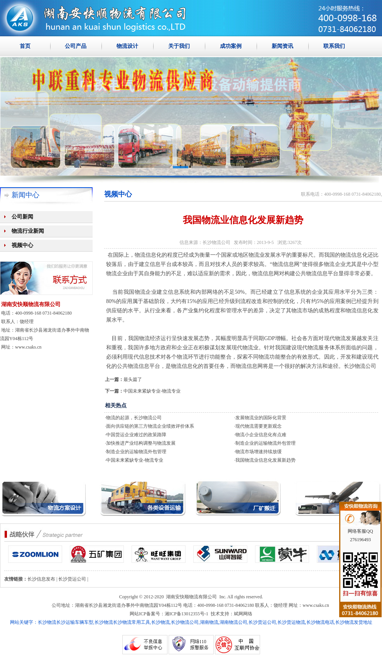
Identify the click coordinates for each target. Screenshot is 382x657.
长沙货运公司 (72, 579)
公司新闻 (22, 217)
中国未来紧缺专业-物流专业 (152, 391)
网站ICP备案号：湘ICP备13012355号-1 (169, 613)
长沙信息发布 (41, 579)
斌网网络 (243, 613)
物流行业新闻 (28, 231)
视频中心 (22, 245)
